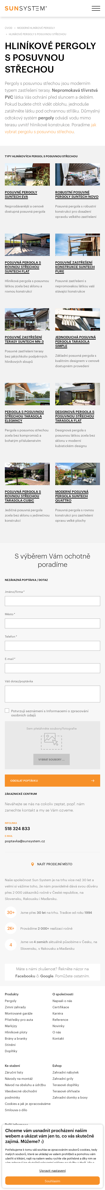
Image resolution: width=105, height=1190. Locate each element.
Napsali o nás (62, 1000)
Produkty (11, 994)
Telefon (11, 636)
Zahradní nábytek (65, 1071)
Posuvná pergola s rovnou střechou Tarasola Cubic (23, 496)
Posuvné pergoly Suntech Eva (21, 194)
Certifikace (60, 1006)
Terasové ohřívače (66, 1090)
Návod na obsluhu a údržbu (25, 1084)
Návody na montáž (19, 1078)
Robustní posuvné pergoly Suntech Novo (76, 194)
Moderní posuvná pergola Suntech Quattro (71, 496)
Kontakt (58, 1037)
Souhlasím (52, 1180)
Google (47, 976)
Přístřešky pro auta (19, 1019)
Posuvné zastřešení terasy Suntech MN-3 (24, 339)
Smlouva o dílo (16, 1109)
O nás (56, 1031)
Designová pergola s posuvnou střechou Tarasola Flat (74, 416)
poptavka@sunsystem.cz (25, 840)
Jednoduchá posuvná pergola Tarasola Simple (75, 341)
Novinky (58, 1025)
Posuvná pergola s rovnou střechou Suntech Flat (23, 266)
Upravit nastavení (52, 1170)
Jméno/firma (14, 591)
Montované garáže (19, 1012)
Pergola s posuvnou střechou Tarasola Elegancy (24, 416)
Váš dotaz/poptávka (19, 681)
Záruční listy (14, 1071)
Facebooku (25, 976)
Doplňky (11, 1050)
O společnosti (62, 994)
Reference (60, 1019)
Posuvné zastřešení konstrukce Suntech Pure (75, 266)
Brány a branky (16, 1037)
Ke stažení (12, 1065)
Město (10, 613)
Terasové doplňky (65, 1084)
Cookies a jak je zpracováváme (28, 1103)
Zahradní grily (62, 1078)
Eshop (57, 1065)
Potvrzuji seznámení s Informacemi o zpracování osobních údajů (49, 712)
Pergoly (10, 1000)
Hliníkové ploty (16, 1031)
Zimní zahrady (15, 1006)
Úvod (8, 27)
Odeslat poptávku (24, 780)
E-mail (10, 658)
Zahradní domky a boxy (70, 1096)
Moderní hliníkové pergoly (36, 27)
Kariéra (57, 1012)
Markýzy (11, 1025)
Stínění (10, 1044)
